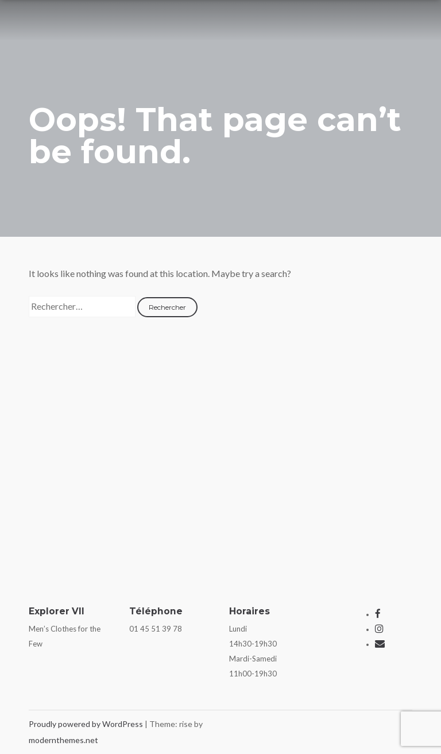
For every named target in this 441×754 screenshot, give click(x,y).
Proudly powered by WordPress (87, 724)
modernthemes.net (63, 740)
